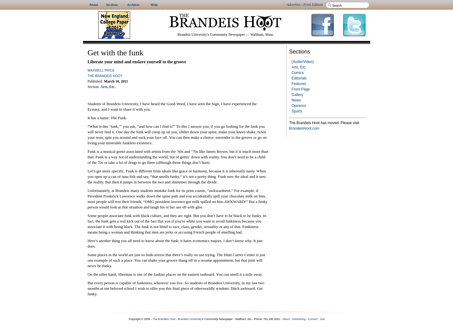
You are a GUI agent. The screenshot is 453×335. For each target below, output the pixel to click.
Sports (297, 111)
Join (322, 319)
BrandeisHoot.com (304, 128)
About (286, 319)
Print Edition (313, 4)
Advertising (299, 319)
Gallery (297, 95)
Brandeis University (190, 319)
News (296, 100)
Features (299, 84)
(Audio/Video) (303, 62)
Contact (312, 319)
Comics (298, 73)
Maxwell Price (101, 70)
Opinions (299, 106)
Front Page (301, 89)
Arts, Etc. (299, 67)
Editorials (299, 78)
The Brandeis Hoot (105, 76)
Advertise (293, 4)
